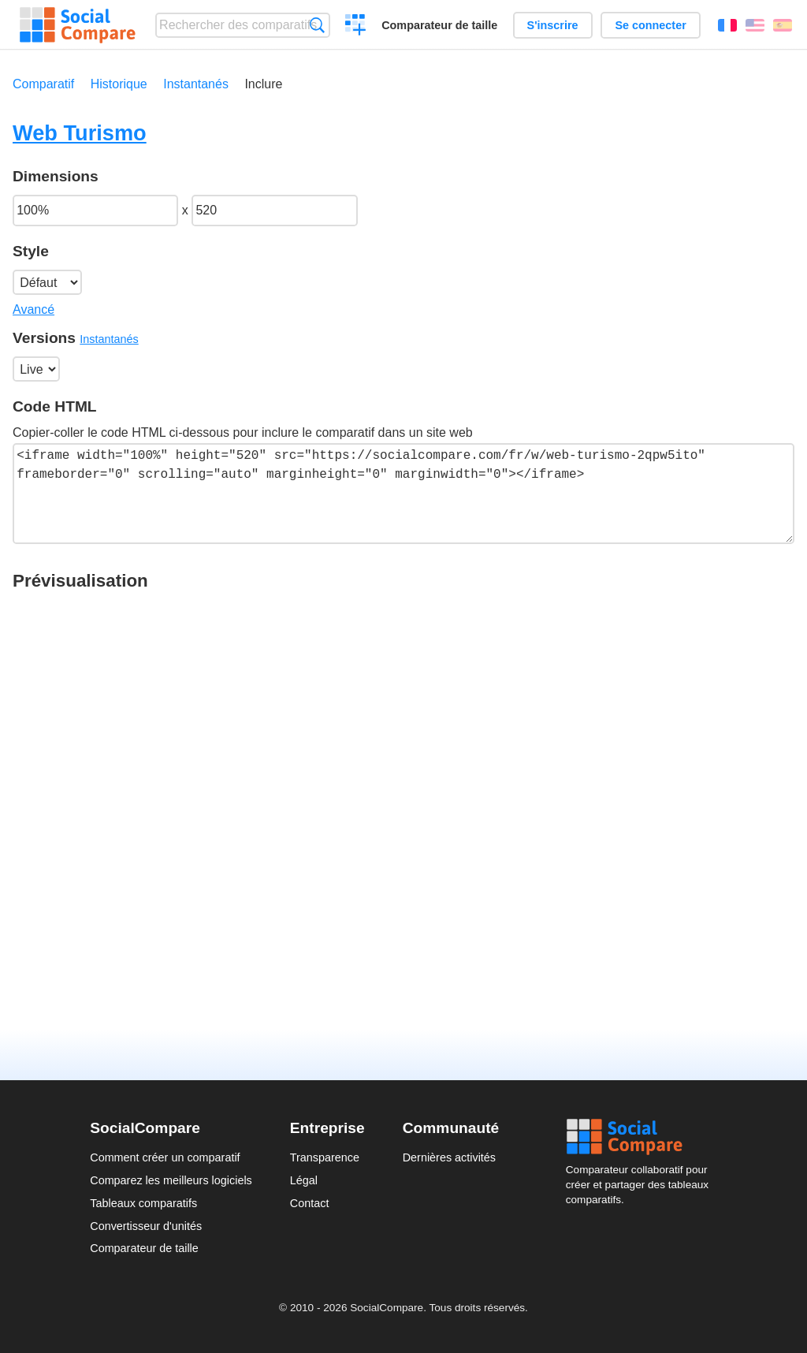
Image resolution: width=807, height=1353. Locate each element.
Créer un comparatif (355, 26)
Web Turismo (80, 133)
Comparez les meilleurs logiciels (171, 1180)
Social (641, 1137)
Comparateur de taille (439, 25)
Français (727, 25)
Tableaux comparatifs (143, 1203)
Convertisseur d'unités (146, 1226)
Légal (304, 1180)
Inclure (263, 84)
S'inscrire (552, 25)
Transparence (324, 1157)
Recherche (317, 24)
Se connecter (650, 25)
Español (782, 25)
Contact (309, 1203)
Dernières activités (449, 1157)
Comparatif (43, 84)
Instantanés (196, 84)
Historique (119, 84)
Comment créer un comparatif (165, 1157)
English (755, 25)
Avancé (33, 309)
